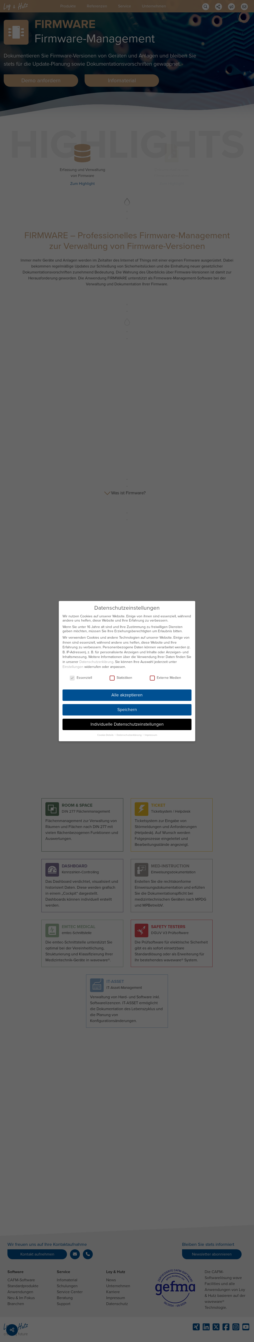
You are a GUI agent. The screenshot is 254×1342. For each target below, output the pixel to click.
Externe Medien (165, 678)
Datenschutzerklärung (96, 662)
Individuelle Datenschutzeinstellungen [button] (127, 724)
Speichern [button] (127, 709)
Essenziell (81, 678)
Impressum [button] (151, 734)
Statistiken (121, 678)
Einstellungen (73, 666)
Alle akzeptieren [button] (127, 695)
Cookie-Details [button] (105, 734)
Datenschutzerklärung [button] (129, 734)
